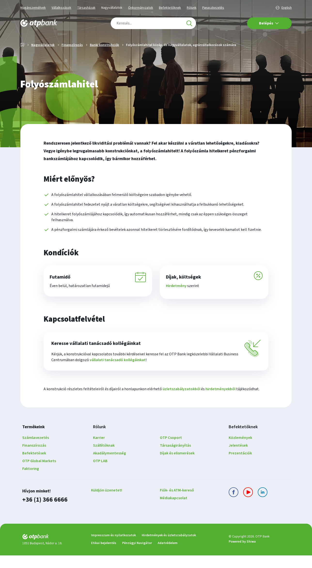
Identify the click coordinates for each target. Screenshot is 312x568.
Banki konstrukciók (104, 60)
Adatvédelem (168, 555)
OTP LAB (100, 474)
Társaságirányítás (175, 458)
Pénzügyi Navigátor (137, 555)
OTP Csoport (171, 450)
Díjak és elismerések (177, 466)
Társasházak (86, 8)
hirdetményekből (220, 402)
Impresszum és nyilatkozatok (113, 547)
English (286, 8)
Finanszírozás (72, 60)
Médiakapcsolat (173, 511)
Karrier (99, 450)
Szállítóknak (104, 458)
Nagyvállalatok (111, 8)
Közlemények (240, 450)
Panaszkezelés (213, 8)
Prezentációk (240, 466)
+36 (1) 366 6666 (43, 512)
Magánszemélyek (33, 8)
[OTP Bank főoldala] (38, 23)
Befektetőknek (170, 8)
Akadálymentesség (109, 466)
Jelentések (238, 458)
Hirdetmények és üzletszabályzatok (169, 547)
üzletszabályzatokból (181, 402)
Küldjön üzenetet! (106, 503)
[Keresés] (189, 23)
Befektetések (34, 466)
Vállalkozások (61, 8)
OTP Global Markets (39, 474)
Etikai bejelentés (103, 555)
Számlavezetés (35, 450)
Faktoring (30, 481)
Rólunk (191, 8)
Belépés (269, 23)
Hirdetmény (178, 301)
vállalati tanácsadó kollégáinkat (118, 373)
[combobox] (153, 23)
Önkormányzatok (140, 8)
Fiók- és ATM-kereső (177, 503)
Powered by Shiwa (242, 554)
